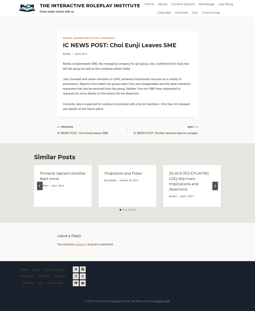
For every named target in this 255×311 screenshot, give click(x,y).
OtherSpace (108, 38)
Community (211, 12)
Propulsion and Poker (123, 173)
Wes (68, 53)
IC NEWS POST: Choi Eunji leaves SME (90, 129)
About (163, 4)
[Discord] (76, 269)
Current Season (183, 4)
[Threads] (83, 276)
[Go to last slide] (40, 186)
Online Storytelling (86, 38)
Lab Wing (225, 4)
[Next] (215, 186)
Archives (181, 12)
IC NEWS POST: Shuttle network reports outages (164, 129)
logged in (81, 244)
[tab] (120, 210)
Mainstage (207, 4)
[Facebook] (83, 269)
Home (149, 4)
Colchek (112, 180)
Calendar (164, 12)
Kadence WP (163, 301)
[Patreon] (76, 283)
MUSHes (67, 38)
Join (195, 12)
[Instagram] (76, 276)
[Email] (83, 283)
